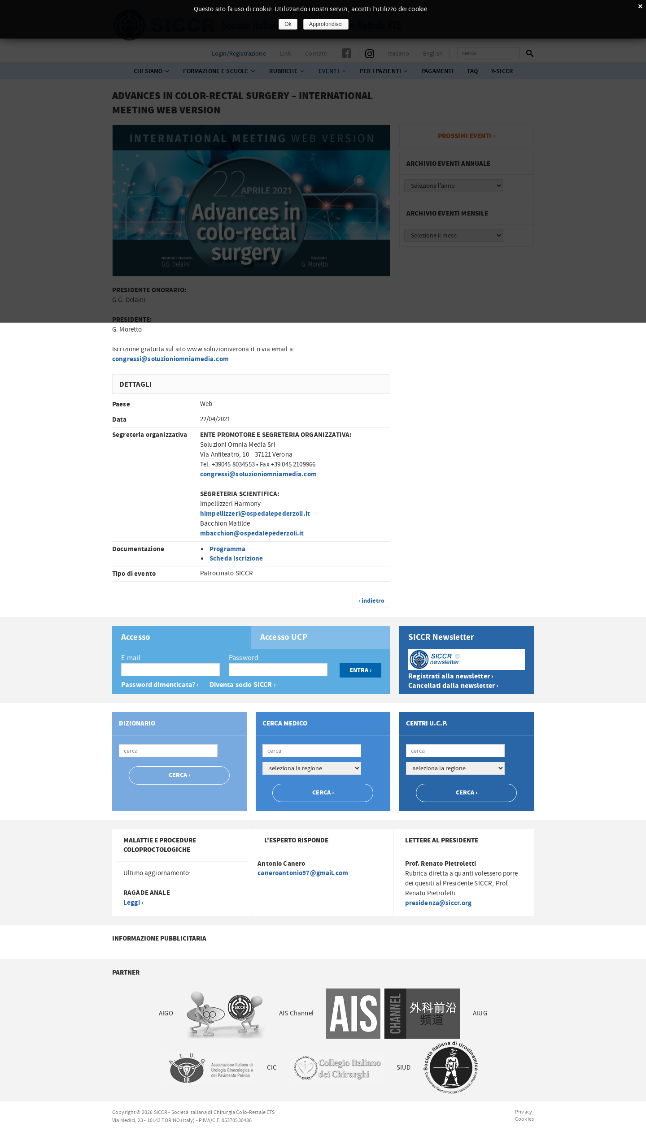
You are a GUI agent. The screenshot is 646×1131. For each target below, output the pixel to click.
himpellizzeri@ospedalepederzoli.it (255, 513)
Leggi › (133, 902)
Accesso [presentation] (135, 637)
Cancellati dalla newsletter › (453, 686)
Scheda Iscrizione (236, 558)
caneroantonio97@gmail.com (303, 873)
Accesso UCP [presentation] (284, 637)
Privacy (523, 1111)
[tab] (181, 637)
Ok (288, 24)
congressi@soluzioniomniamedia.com (170, 359)
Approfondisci (326, 24)
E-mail (130, 657)
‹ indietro (371, 601)
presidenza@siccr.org (438, 903)
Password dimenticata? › (160, 685)
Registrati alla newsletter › (450, 676)
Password (243, 657)
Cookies (524, 1118)
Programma (227, 549)
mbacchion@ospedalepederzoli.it (252, 533)
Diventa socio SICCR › (243, 685)
